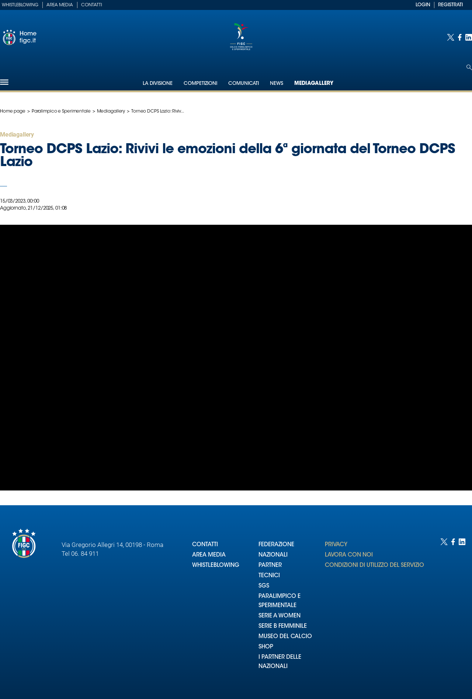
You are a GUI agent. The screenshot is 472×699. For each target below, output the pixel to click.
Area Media (59, 5)
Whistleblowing (20, 5)
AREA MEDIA (209, 555)
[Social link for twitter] (450, 37)
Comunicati (243, 83)
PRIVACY (336, 545)
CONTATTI (205, 545)
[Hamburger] (4, 82)
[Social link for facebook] (460, 37)
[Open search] (469, 67)
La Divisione (158, 83)
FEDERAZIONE (276, 545)
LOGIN (423, 5)
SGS (263, 586)
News (276, 83)
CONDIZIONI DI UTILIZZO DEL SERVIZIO (374, 565)
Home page (12, 111)
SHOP (265, 647)
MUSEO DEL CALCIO (285, 637)
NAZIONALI (273, 555)
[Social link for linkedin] (468, 37)
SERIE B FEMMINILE (282, 626)
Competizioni (200, 83)
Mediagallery (313, 83)
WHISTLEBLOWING (215, 565)
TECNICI (269, 576)
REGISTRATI (450, 5)
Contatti (91, 5)
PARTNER (270, 565)
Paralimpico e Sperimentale (61, 111)
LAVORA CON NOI (349, 555)
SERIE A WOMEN (279, 616)
